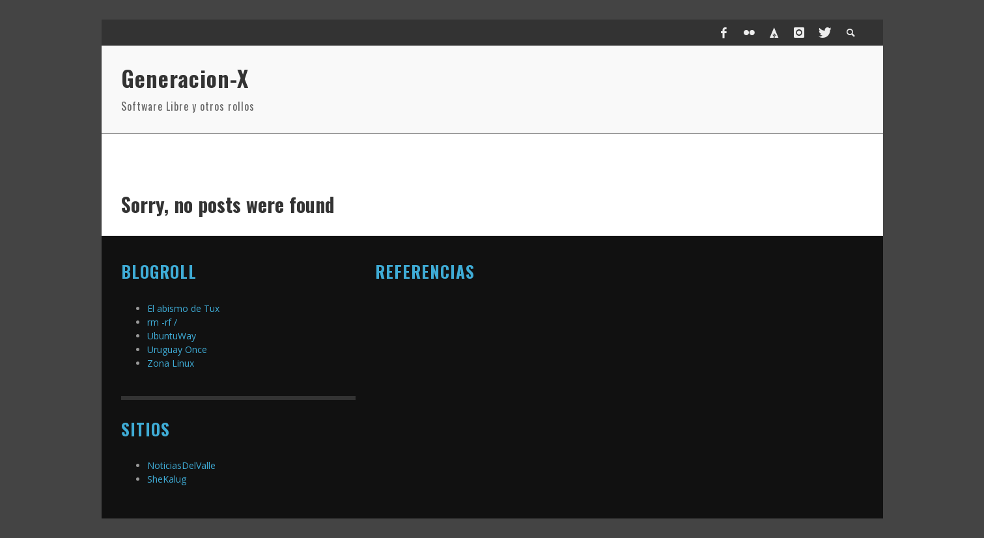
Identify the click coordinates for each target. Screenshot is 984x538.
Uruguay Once (177, 349)
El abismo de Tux (183, 308)
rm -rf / (162, 322)
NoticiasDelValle (181, 465)
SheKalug (166, 479)
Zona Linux (170, 363)
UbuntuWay (171, 336)
